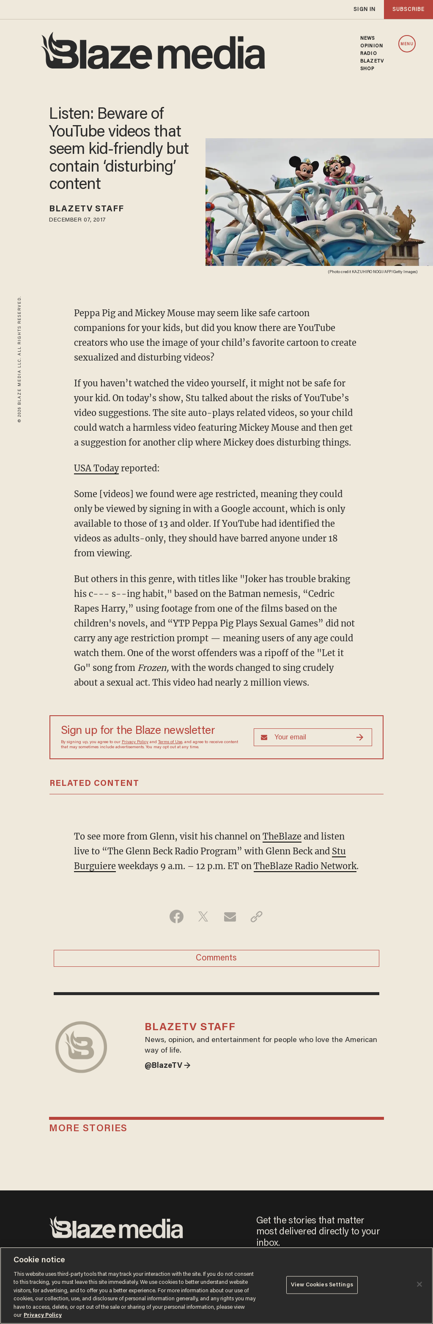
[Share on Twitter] (203, 916)
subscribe (408, 9)
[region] (216, 1285)
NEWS (367, 38)
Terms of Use (170, 742)
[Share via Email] (230, 916)
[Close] (419, 1284)
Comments (216, 958)
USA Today (96, 468)
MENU (407, 44)
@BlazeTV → (168, 1066)
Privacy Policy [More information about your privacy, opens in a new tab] (43, 1315)
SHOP (367, 68)
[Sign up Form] (313, 737)
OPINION (371, 46)
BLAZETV (372, 61)
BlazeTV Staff (86, 209)
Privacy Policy (135, 742)
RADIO (368, 53)
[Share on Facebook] (177, 916)
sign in (364, 9)
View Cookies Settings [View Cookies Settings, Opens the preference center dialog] (322, 1285)
